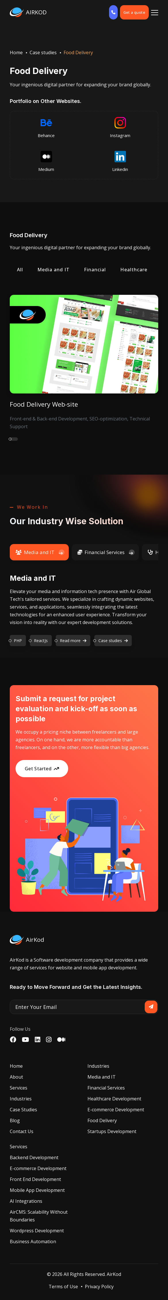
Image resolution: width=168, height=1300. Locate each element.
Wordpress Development (37, 1230)
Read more (73, 640)
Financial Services (106, 1088)
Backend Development (34, 1157)
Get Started (42, 768)
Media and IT (53, 269)
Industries (21, 1099)
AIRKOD (28, 12)
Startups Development (111, 1131)
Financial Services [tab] (101, 552)
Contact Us (21, 1131)
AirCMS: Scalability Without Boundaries (39, 1216)
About (16, 1077)
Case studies (43, 52)
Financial (95, 269)
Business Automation (33, 1241)
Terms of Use (63, 1286)
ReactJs (41, 640)
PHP (18, 640)
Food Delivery (102, 1120)
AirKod (114, 1274)
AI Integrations (26, 1201)
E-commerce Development (115, 1109)
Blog (15, 1120)
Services (18, 1088)
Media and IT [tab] (35, 552)
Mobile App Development (37, 1190)
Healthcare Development (114, 1099)
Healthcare (133, 269)
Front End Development (35, 1179)
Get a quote (134, 12)
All (20, 269)
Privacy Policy (99, 1286)
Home (16, 52)
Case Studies (23, 1109)
